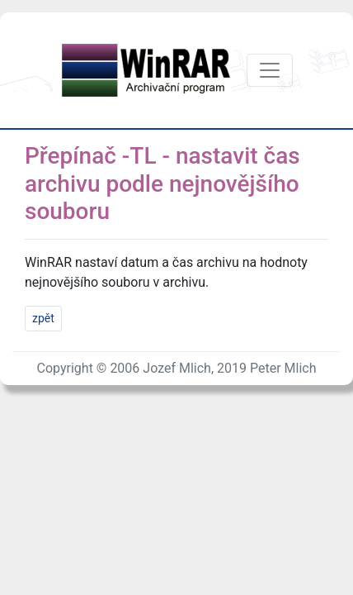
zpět (43, 318)
